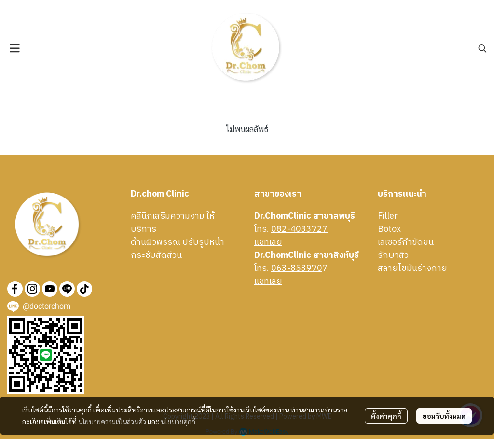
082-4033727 (299, 229)
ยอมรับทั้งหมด (444, 415)
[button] (482, 48)
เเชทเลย (268, 242)
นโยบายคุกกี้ (178, 421)
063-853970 (296, 268)
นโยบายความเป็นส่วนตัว (112, 421)
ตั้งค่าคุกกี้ (386, 415)
